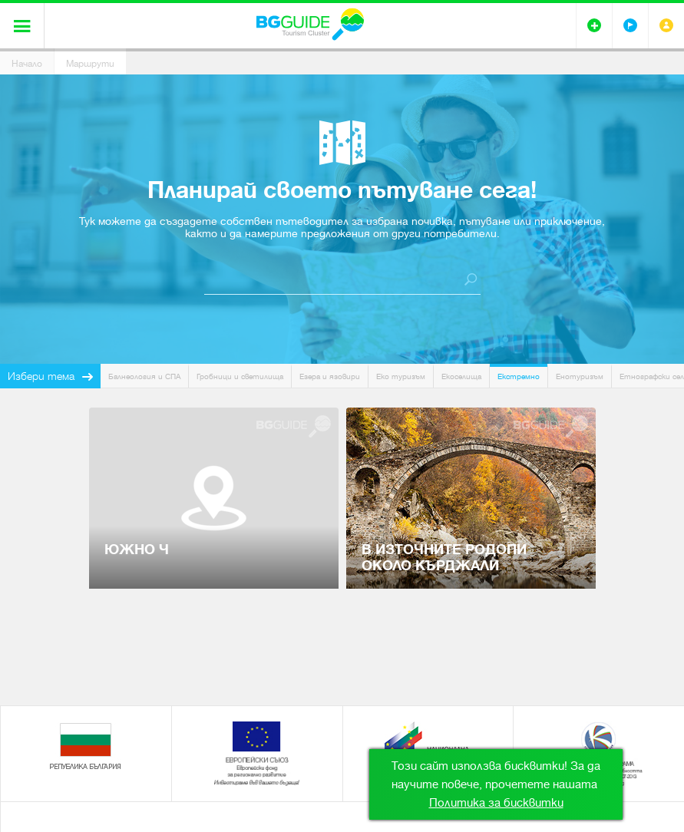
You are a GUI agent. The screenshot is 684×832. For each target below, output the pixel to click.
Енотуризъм (579, 376)
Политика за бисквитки (496, 803)
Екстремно (518, 376)
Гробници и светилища (240, 376)
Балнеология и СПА (144, 376)
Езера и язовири (329, 376)
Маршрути (90, 63)
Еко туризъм (400, 376)
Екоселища (461, 376)
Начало (27, 63)
